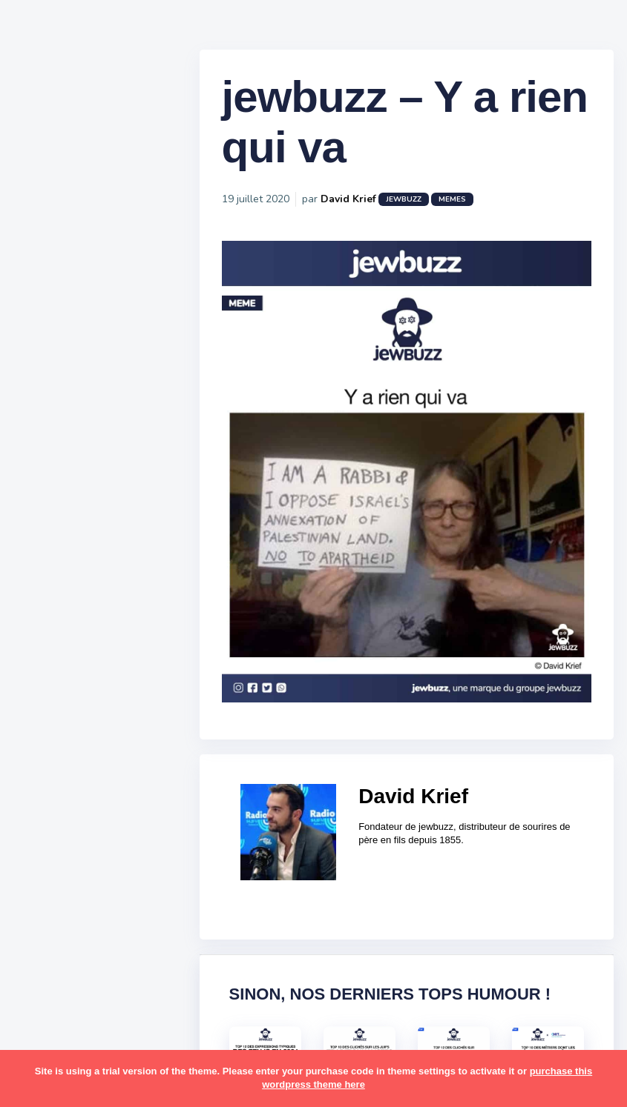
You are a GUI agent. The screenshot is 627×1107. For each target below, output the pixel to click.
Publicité (56, 607)
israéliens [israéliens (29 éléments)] (59, 936)
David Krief (371, 208)
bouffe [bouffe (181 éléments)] (125, 792)
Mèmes (52, 518)
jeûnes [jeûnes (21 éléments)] (113, 936)
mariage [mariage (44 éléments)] (55, 993)
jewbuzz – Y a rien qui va (383, 131)
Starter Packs (69, 540)
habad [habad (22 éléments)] (85, 879)
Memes (475, 208)
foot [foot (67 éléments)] (45, 879)
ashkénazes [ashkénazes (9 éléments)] (65, 792)
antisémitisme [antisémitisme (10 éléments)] (71, 764)
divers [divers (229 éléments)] (121, 850)
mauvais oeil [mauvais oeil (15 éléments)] (66, 1022)
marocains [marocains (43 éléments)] (114, 993)
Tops (44, 562)
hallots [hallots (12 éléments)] (131, 879)
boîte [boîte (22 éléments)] (48, 821)
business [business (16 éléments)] (97, 821)
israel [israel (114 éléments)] (104, 908)
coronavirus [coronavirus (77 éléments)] (64, 850)
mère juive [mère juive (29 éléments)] (138, 1022)
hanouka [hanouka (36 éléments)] (56, 908)
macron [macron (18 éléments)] (104, 965)
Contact (52, 629)
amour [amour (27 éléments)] (85, 735)
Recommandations (85, 585)
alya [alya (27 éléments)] (45, 735)
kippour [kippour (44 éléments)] (54, 965)
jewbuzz (426, 208)
